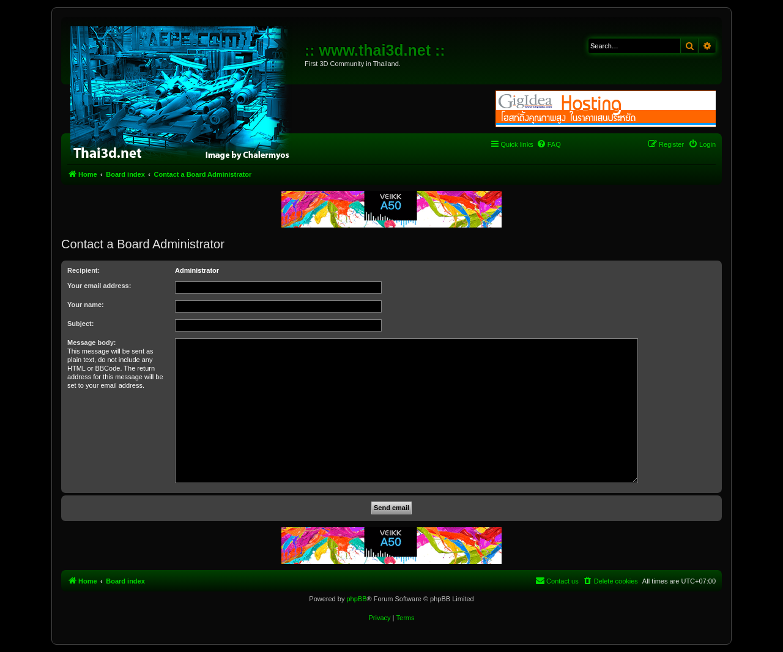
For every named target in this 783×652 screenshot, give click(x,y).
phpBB (356, 598)
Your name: (85, 304)
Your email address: (99, 285)
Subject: (80, 323)
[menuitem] (548, 144)
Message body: (91, 342)
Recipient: (83, 270)
